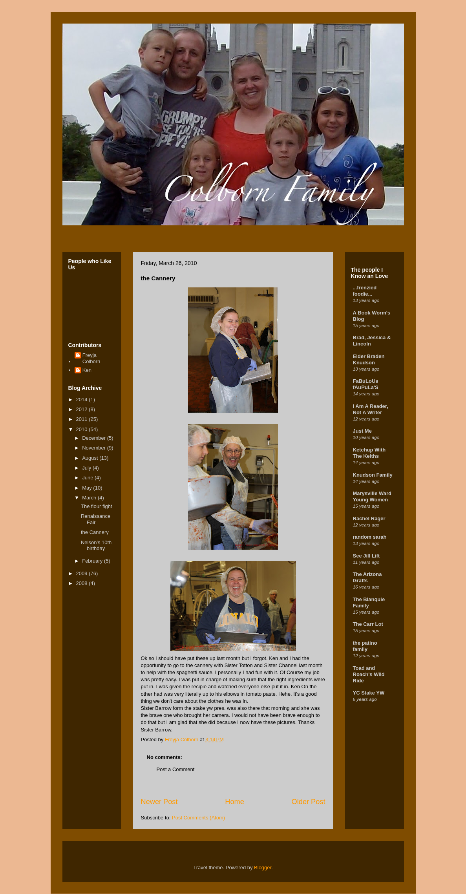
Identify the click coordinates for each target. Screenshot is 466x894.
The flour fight (96, 506)
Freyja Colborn (91, 358)
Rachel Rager (369, 518)
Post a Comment (176, 769)
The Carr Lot (368, 624)
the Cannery (95, 532)
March (90, 498)
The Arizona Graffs (367, 577)
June (88, 478)
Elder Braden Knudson (369, 359)
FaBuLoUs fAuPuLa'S (365, 384)
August (90, 458)
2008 (82, 583)
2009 (82, 573)
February (93, 561)
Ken (86, 370)
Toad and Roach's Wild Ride (369, 674)
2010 (82, 429)
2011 (82, 419)
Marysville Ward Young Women (372, 496)
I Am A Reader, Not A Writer (370, 409)
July (87, 468)
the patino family (365, 646)
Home (234, 802)
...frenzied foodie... (365, 291)
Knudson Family (373, 475)
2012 (82, 409)
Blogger (262, 867)
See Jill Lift (366, 556)
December (94, 438)
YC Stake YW (369, 693)
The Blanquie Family (369, 602)
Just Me (362, 431)
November (94, 448)
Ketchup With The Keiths (369, 453)
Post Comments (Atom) (198, 818)
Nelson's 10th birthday (96, 545)
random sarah (370, 537)
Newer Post (159, 802)
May (87, 488)
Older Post (308, 802)
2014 (82, 399)
